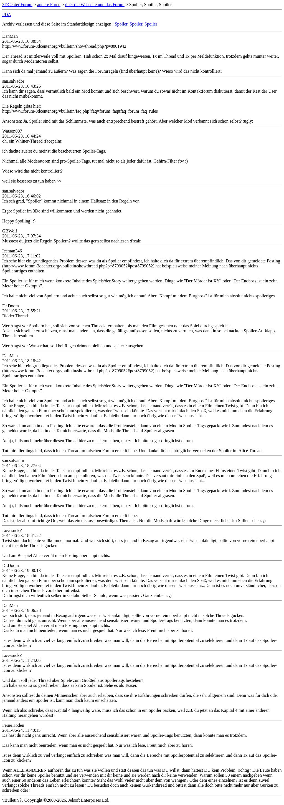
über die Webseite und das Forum (95, 4)
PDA (6, 14)
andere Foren (48, 4)
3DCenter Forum (17, 4)
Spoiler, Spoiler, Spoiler (136, 24)
